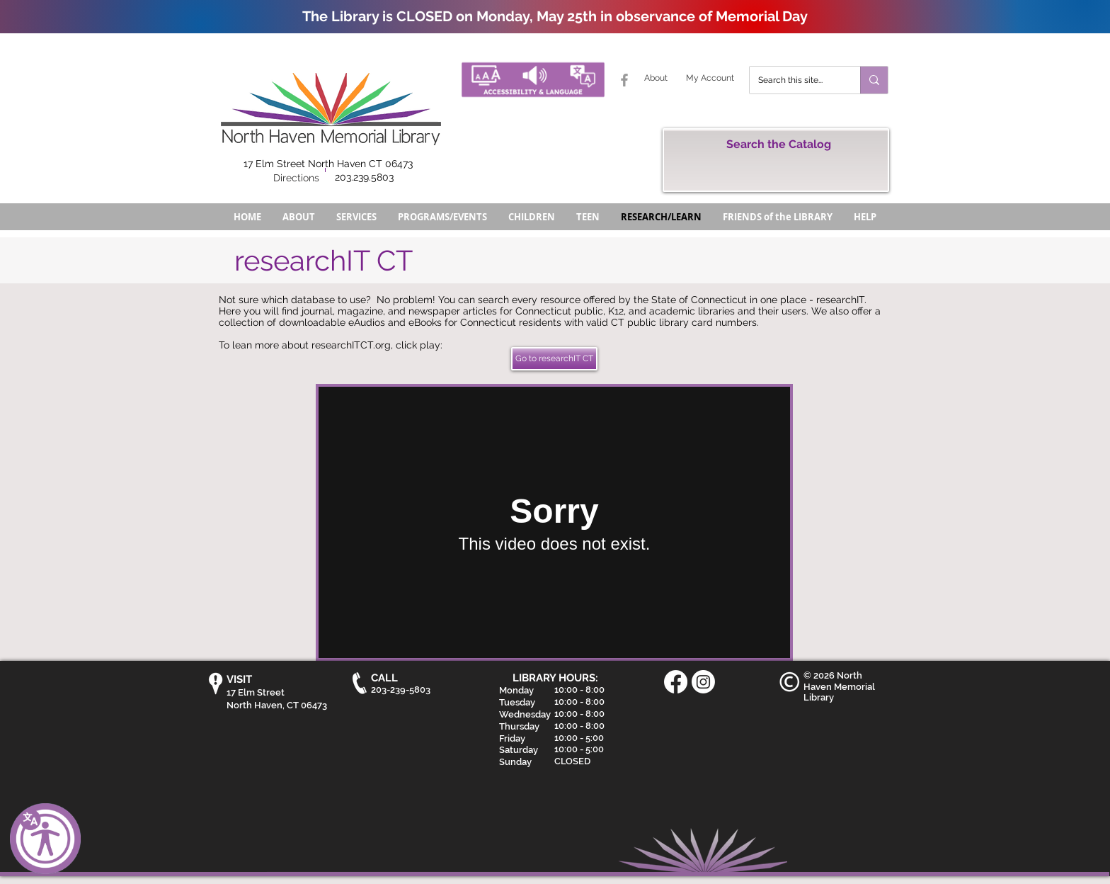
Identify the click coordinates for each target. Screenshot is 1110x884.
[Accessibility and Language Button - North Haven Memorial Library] (533, 80)
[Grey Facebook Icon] (624, 80)
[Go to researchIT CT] (554, 358)
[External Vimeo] (554, 522)
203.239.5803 (364, 177)
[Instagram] (703, 681)
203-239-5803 (400, 689)
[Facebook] (675, 681)
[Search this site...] (794, 80)
